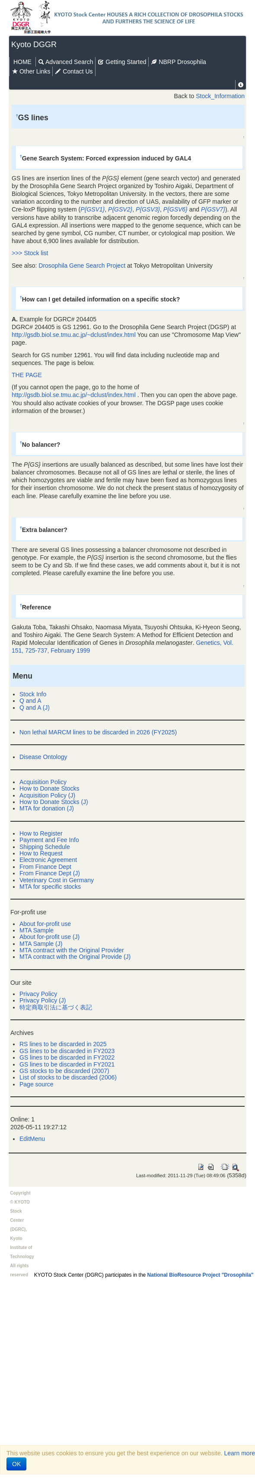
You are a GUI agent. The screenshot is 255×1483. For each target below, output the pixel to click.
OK (16, 1464)
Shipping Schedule (44, 846)
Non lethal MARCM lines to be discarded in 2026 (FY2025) (98, 732)
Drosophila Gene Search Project (81, 265)
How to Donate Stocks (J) (53, 801)
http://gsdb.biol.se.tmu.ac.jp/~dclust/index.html (74, 334)
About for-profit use (45, 923)
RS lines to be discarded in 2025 (63, 1044)
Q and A (30, 700)
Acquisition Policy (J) (47, 795)
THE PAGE (27, 375)
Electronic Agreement (48, 859)
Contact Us (73, 71)
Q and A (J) (34, 707)
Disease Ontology (43, 756)
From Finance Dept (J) (49, 873)
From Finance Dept (45, 866)
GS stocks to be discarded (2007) (64, 1070)
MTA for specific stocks (50, 886)
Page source (36, 1084)
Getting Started (122, 61)
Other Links (31, 71)
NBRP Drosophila (178, 61)
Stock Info (32, 694)
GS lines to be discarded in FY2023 (67, 1050)
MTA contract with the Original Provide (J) (75, 956)
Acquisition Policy (43, 781)
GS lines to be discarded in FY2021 (67, 1064)
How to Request (41, 853)
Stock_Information (220, 96)
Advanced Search (65, 61)
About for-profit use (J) (49, 936)
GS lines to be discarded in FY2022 (67, 1057)
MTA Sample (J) (40, 943)
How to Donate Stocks (49, 788)
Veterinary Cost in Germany (56, 880)
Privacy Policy (38, 993)
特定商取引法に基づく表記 (55, 1007)
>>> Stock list (30, 253)
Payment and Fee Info (49, 839)
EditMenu (32, 1138)
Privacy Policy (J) (42, 1000)
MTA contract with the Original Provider (71, 950)
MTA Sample (36, 930)
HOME (22, 61)
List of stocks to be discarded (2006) (68, 1077)
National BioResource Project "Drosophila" (200, 1275)
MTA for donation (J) (46, 808)
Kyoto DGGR (34, 44)
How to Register (41, 833)
